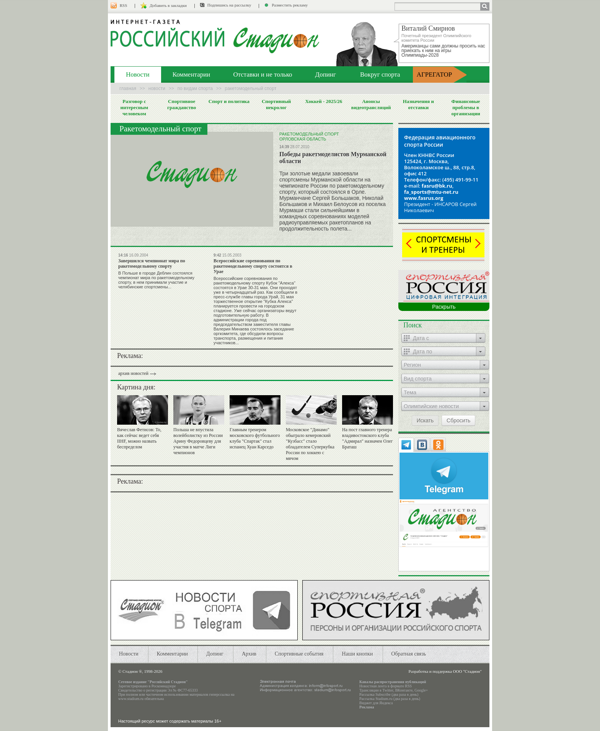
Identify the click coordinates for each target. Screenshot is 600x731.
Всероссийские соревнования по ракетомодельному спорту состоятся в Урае (253, 266)
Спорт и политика (229, 101)
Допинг (325, 74)
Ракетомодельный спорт (309, 134)
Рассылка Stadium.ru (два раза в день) (389, 699)
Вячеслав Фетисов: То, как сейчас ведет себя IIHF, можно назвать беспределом (139, 438)
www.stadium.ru (130, 699)
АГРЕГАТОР (434, 74)
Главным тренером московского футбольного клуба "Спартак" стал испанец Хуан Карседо (255, 438)
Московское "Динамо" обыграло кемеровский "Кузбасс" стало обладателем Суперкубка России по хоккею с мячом (310, 444)
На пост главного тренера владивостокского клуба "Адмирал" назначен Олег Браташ (367, 438)
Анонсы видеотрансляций (371, 104)
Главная (127, 88)
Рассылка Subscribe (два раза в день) (388, 694)
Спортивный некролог (276, 104)
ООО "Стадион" (467, 671)
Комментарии (191, 74)
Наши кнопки (357, 654)
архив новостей (133, 373)
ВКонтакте (404, 690)
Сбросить (458, 420)
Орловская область (302, 139)
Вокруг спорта (380, 74)
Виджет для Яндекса (376, 703)
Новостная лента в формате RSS (385, 686)
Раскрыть (443, 307)
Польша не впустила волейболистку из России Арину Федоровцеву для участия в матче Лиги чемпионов (198, 441)
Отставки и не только (262, 74)
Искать (425, 420)
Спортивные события (299, 654)
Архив (249, 654)
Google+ (421, 690)
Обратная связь (408, 654)
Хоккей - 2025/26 (323, 101)
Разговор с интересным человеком (134, 107)
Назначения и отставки (418, 104)
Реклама (366, 707)
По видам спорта (195, 88)
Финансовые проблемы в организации (465, 107)
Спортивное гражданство (181, 104)
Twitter (387, 690)
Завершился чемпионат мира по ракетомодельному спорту (151, 263)
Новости (138, 74)
